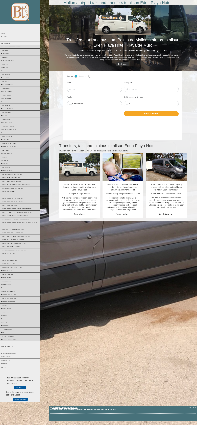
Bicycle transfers (165, 214)
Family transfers (122, 214)
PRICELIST (19, 387)
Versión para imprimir (58, 408)
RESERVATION (19, 399)
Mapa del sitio (73, 408)
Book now (122, 64)
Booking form (78, 214)
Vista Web (192, 407)
